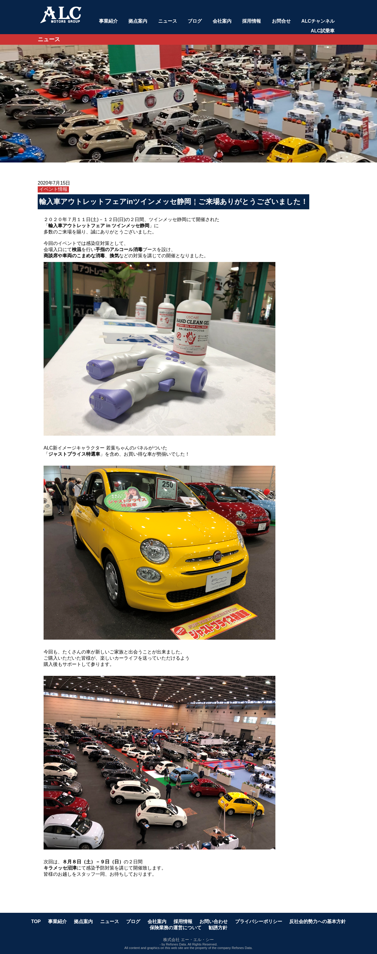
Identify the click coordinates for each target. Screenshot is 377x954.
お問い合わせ (213, 921)
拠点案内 (137, 21)
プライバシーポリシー (258, 921)
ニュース (167, 21)
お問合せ (281, 21)
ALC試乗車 (323, 30)
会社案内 (222, 21)
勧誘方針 (218, 927)
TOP (36, 921)
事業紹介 (108, 21)
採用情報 (251, 21)
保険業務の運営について (175, 927)
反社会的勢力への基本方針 (317, 921)
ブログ (195, 21)
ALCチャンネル (318, 21)
